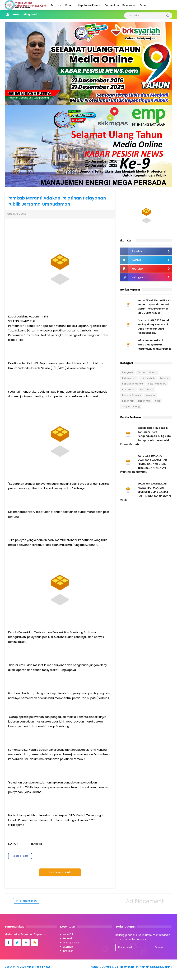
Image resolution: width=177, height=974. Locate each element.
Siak (157, 400)
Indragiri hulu (148, 378)
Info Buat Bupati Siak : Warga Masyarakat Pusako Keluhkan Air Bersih (154, 344)
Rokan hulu (144, 400)
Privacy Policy (71, 942)
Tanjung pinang (131, 406)
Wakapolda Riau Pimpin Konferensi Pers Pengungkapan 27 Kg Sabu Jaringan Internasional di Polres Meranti (145, 436)
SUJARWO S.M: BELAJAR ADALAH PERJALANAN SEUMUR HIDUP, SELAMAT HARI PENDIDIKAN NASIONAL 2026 (145, 493)
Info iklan (68, 951)
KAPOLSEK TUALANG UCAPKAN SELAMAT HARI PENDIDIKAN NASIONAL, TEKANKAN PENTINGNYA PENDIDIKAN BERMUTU (143, 465)
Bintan (141, 372)
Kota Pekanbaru (157, 383)
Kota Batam (128, 389)
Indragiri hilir (129, 378)
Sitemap (68, 946)
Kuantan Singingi (131, 395)
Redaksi (67, 938)
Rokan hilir (128, 400)
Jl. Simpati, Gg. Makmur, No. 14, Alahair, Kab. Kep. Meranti (136, 966)
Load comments (60, 872)
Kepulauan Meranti (132, 383)
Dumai (153, 372)
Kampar (164, 378)
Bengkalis (127, 372)
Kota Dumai (146, 389)
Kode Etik (68, 934)
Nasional (150, 395)
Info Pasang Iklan (26, 900)
